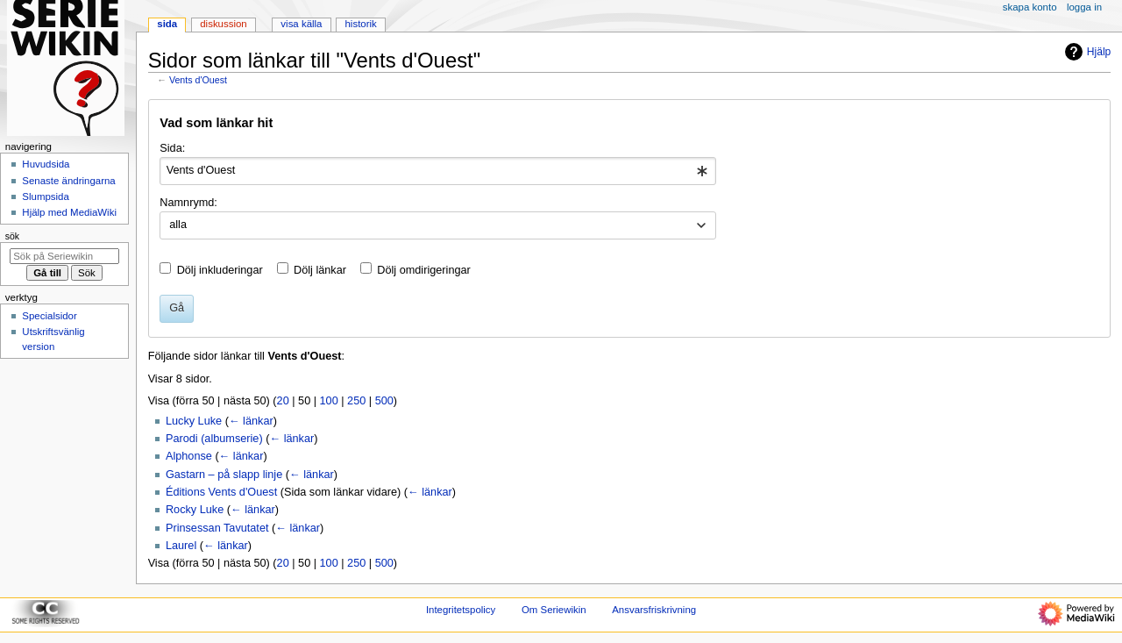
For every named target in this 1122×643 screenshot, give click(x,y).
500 (384, 401)
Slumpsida (45, 196)
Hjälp (1086, 52)
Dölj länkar (320, 270)
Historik (361, 23)
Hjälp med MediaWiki (69, 212)
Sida (167, 23)
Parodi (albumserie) (214, 438)
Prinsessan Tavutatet (217, 528)
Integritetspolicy (460, 609)
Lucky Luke (194, 421)
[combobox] (438, 171)
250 (356, 401)
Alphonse (189, 456)
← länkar (251, 421)
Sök (12, 236)
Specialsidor (49, 316)
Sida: (172, 148)
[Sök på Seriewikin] (64, 256)
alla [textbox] (178, 224)
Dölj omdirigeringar (423, 270)
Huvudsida (45, 164)
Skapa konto (1030, 7)
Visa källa (301, 23)
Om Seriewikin (554, 609)
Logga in (1084, 7)
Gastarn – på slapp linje (224, 474)
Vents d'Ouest (198, 80)
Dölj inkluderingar (220, 270)
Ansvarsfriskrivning (654, 609)
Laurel (181, 545)
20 (283, 401)
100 (329, 401)
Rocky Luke (195, 510)
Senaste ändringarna (68, 180)
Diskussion (223, 23)
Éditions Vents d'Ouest (221, 492)
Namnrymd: (188, 202)
